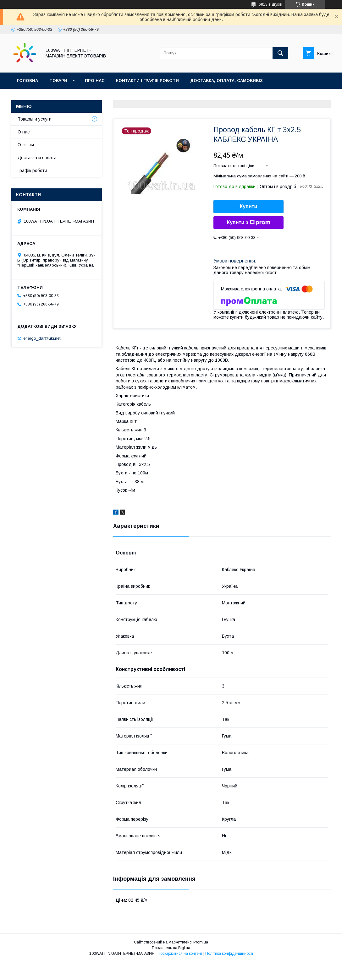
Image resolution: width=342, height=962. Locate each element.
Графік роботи (32, 170)
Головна (27, 80)
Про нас (95, 80)
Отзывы (26, 144)
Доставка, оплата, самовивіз (226, 80)
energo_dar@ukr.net (41, 338)
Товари (58, 80)
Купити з (248, 222)
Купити (248, 206)
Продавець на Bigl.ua (171, 948)
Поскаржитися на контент (179, 953)
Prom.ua (200, 942)
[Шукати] (280, 53)
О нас (24, 131)
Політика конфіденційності (229, 953)
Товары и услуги (35, 119)
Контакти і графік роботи (147, 80)
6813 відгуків (270, 4)
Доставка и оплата (37, 157)
